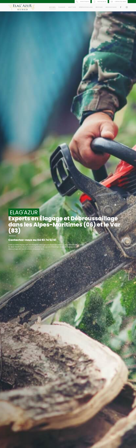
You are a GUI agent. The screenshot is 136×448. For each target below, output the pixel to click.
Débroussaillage (86, 7)
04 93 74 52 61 (46, 240)
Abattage (72, 7)
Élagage (62, 7)
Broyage (99, 7)
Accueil (52, 7)
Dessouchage (111, 7)
